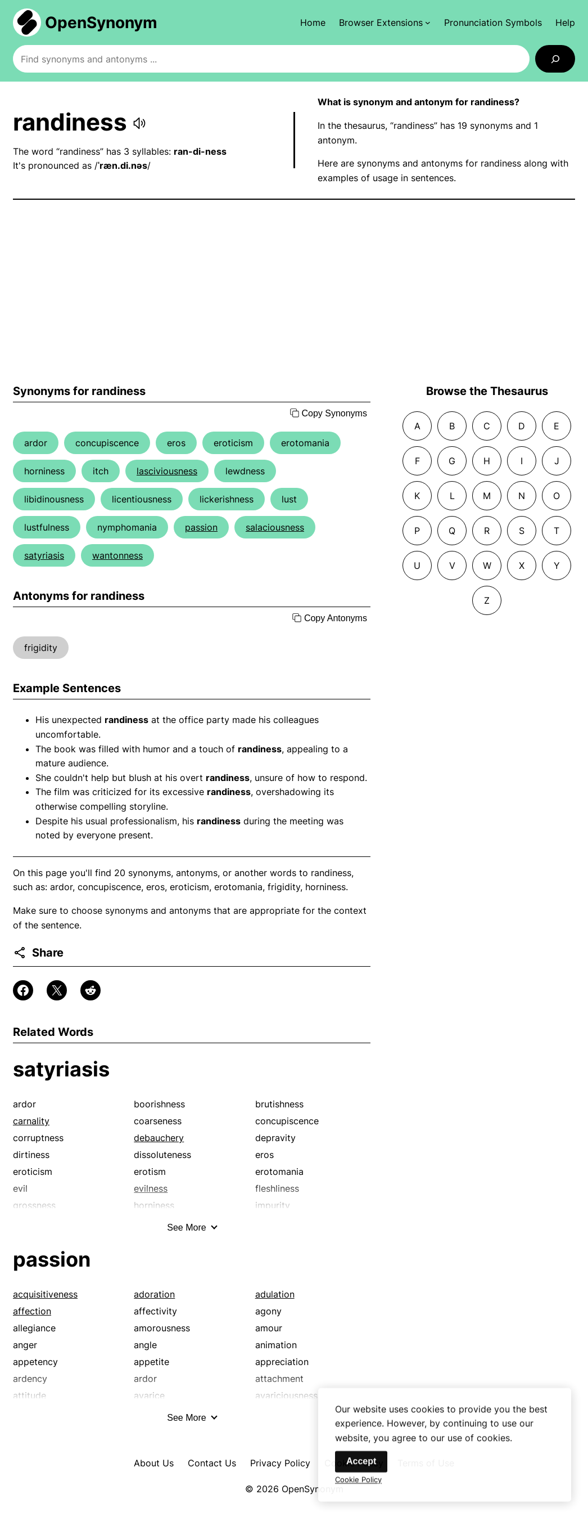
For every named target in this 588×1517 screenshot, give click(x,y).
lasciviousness (167, 471)
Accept (361, 1470)
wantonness (117, 555)
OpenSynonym (101, 22)
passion (201, 527)
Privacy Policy (280, 1463)
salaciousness (275, 527)
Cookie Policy (358, 1488)
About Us (154, 1463)
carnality (31, 1120)
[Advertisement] (294, 292)
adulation (275, 1294)
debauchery (159, 1137)
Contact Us (212, 1463)
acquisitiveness (45, 1294)
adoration (154, 1294)
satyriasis (44, 555)
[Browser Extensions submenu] (385, 22)
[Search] (555, 59)
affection (32, 1311)
